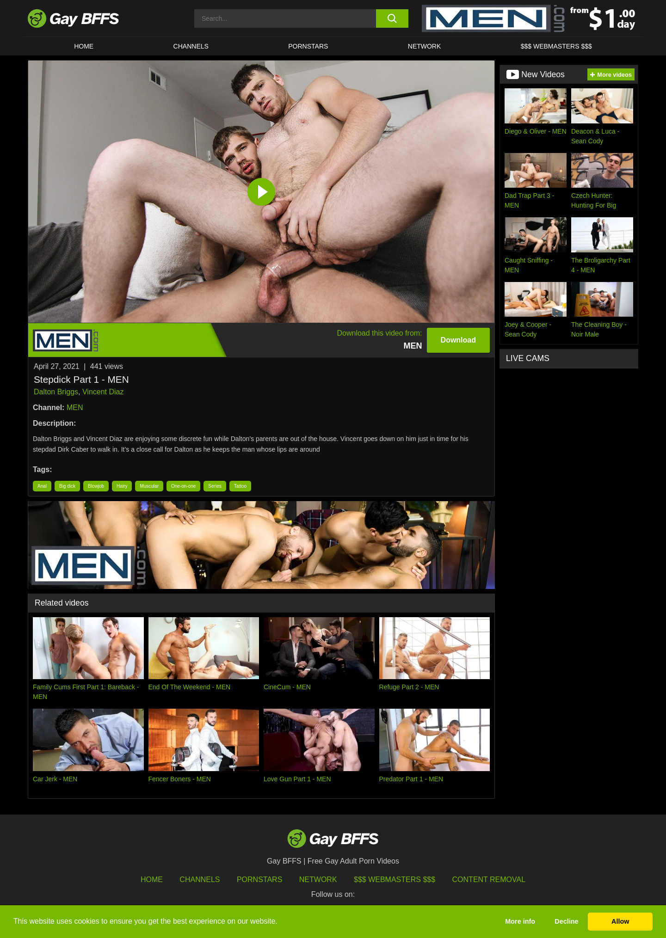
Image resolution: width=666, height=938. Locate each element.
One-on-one (183, 486)
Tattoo (240, 486)
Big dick (67, 486)
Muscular (149, 486)
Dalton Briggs (56, 392)
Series (214, 486)
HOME (83, 46)
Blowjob (96, 486)
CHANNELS (191, 46)
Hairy (122, 486)
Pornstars (259, 879)
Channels (199, 879)
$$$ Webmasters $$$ (556, 46)
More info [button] (520, 921)
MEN (75, 407)
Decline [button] (566, 921)
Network (424, 46)
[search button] (392, 18)
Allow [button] (620, 921)
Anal (42, 486)
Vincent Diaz (103, 392)
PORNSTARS (308, 46)
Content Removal (489, 879)
